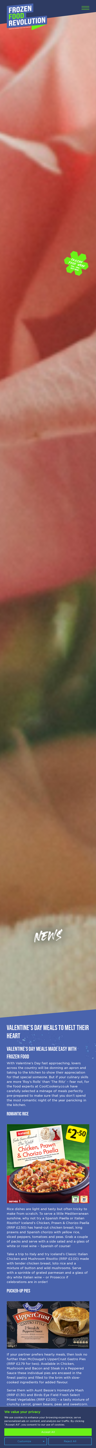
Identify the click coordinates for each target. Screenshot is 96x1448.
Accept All (48, 1432)
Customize (24, 1441)
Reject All (70, 1441)
